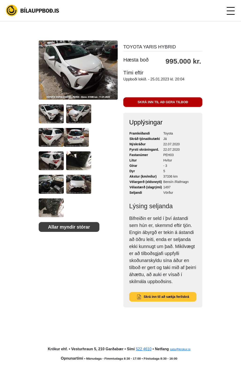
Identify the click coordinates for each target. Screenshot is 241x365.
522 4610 (143, 349)
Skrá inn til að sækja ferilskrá (163, 297)
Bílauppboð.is (33, 10)
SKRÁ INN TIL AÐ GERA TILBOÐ (163, 102)
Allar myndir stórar (69, 227)
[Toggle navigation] (230, 10)
